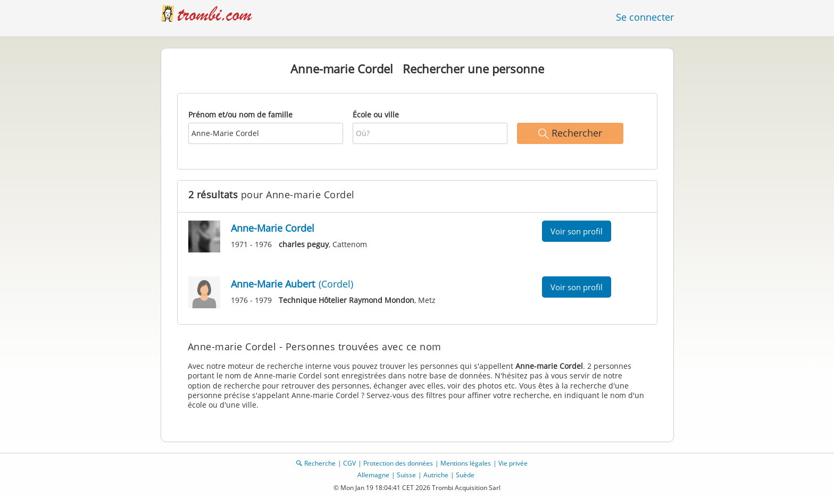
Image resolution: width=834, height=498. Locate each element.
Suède (465, 474)
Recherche (320, 463)
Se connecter (645, 17)
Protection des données (398, 463)
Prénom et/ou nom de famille (240, 114)
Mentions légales (465, 463)
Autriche (435, 474)
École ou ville (376, 114)
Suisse (406, 474)
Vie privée (513, 463)
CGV (349, 463)
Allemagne (373, 474)
